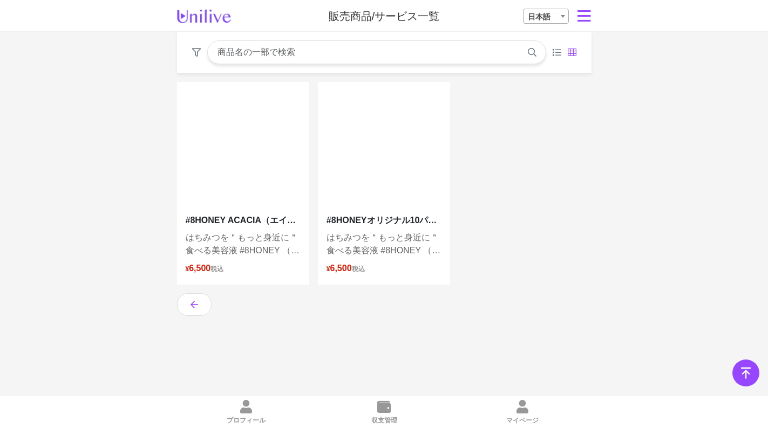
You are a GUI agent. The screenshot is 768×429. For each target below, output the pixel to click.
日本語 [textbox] (539, 16)
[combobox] (546, 16)
